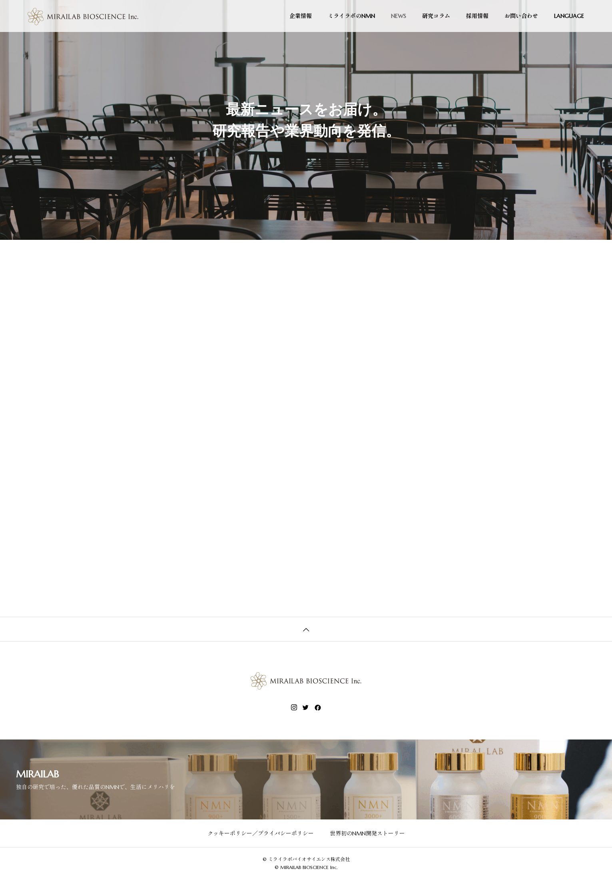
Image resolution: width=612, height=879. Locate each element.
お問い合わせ (521, 16)
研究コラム (436, 16)
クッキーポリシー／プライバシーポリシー (260, 833)
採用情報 (477, 16)
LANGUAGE (569, 16)
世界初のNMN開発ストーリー (367, 833)
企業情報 (300, 16)
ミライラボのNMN (351, 16)
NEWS (398, 16)
